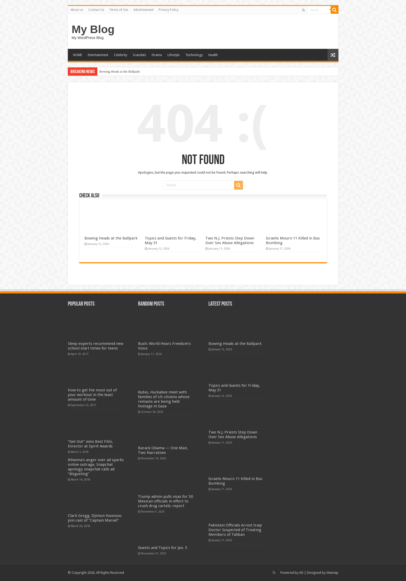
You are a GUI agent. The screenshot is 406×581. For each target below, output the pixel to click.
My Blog (93, 29)
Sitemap (332, 573)
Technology (194, 55)
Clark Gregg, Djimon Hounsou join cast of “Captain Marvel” (94, 518)
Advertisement (143, 10)
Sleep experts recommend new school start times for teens (95, 346)
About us (76, 10)
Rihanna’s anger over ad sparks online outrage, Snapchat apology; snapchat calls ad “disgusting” (96, 467)
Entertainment (98, 55)
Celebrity (120, 55)
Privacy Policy (168, 10)
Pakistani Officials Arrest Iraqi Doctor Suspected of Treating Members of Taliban (235, 530)
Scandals (139, 55)
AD (301, 573)
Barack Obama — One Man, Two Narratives (163, 450)
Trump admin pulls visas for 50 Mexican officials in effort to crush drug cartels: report (165, 501)
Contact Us (96, 10)
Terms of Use (118, 10)
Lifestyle (174, 55)
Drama (157, 55)
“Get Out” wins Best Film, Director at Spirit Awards (90, 443)
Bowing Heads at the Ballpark (119, 71)
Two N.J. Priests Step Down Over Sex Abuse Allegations (229, 240)
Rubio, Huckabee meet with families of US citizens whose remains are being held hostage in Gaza (164, 399)
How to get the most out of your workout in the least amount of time (92, 395)
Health (213, 55)
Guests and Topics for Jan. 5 (162, 547)
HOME (77, 55)
